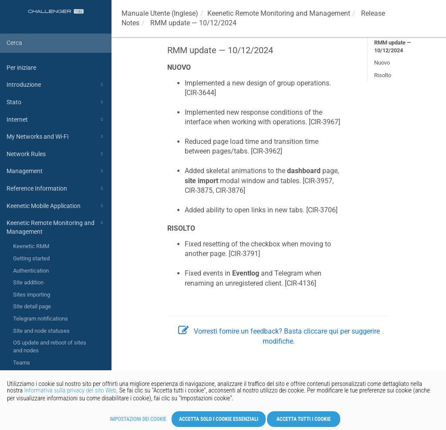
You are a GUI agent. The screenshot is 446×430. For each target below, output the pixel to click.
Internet (56, 119)
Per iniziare (21, 67)
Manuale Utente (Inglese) (160, 13)
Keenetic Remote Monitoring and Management (56, 226)
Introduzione (56, 84)
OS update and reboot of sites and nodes (49, 346)
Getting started (31, 258)
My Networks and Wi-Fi (56, 136)
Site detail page (32, 306)
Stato (56, 102)
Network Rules (56, 154)
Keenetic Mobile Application (56, 206)
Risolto (382, 75)
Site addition (28, 282)
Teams (21, 362)
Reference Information (56, 188)
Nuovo (382, 62)
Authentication (31, 270)
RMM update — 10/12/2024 (392, 46)
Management (56, 171)
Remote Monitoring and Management (278, 13)
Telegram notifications (40, 318)
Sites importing (31, 294)
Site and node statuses (41, 331)
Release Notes (59, 375)
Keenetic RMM (31, 246)
